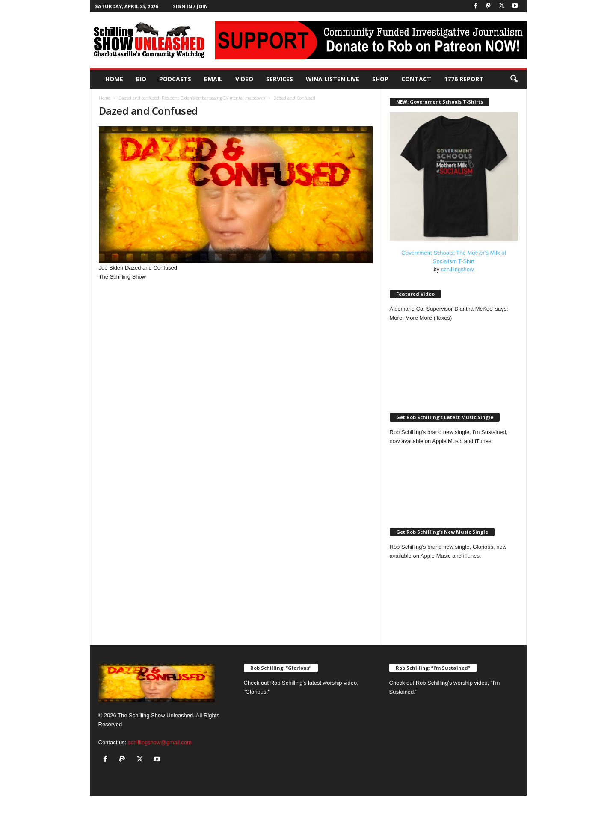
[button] (513, 79)
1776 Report (463, 79)
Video (244, 79)
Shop (380, 79)
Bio (141, 79)
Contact (416, 79)
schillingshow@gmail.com (160, 742)
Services (279, 79)
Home (114, 79)
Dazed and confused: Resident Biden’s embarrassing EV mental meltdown (191, 98)
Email (213, 79)
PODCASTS (175, 79)
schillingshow (457, 269)
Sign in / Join (190, 6)
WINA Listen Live (332, 79)
